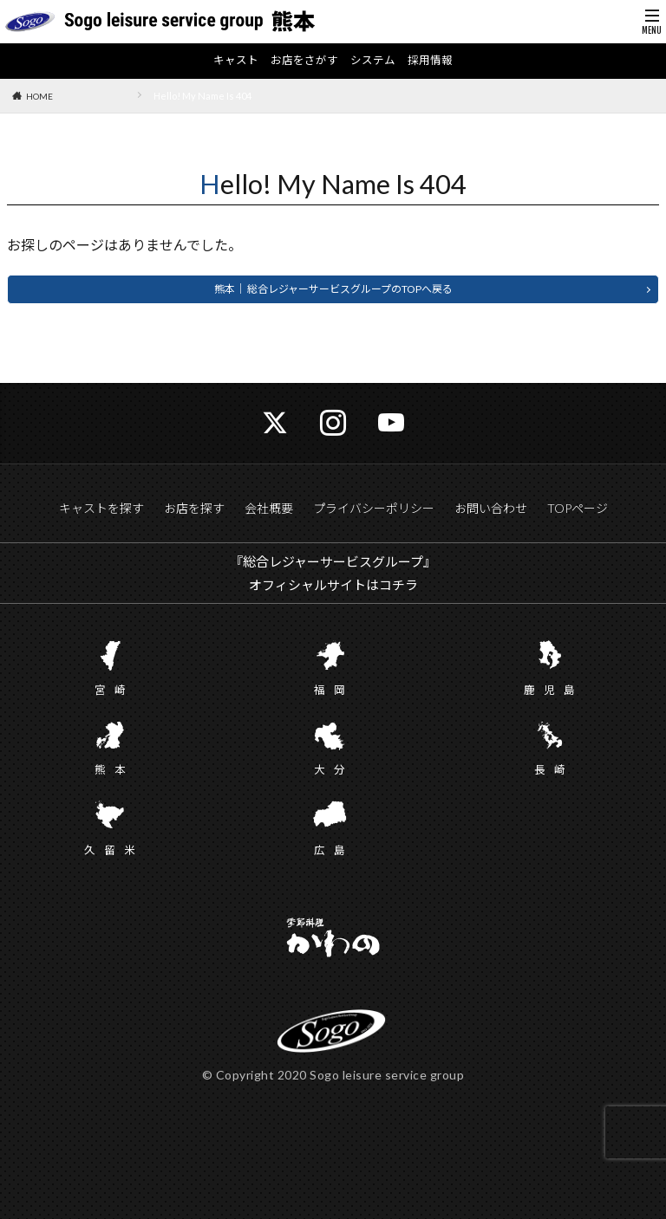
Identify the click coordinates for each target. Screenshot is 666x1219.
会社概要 (269, 510)
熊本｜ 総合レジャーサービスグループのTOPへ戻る (333, 290)
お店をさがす (302, 61)
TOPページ (577, 510)
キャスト (230, 61)
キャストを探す (101, 510)
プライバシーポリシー (373, 510)
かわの (333, 939)
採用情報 (436, 61)
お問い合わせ (490, 510)
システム (375, 61)
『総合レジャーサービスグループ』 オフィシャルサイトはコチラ (333, 573)
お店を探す (194, 510)
